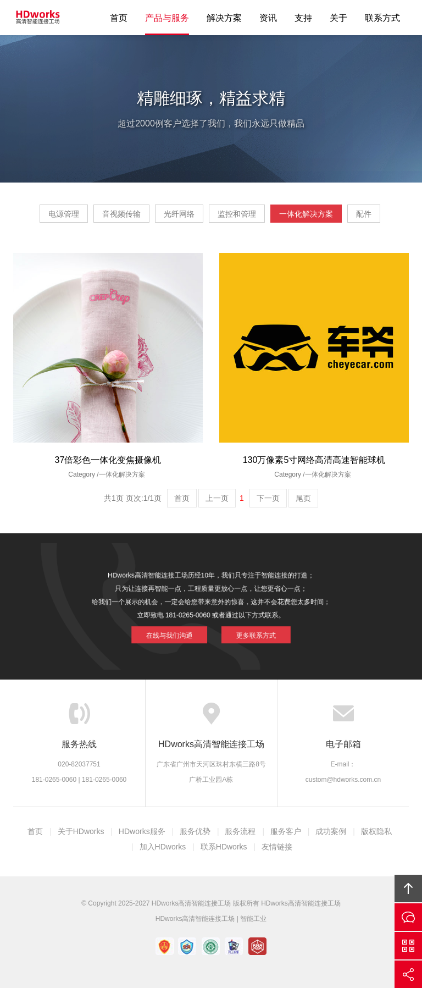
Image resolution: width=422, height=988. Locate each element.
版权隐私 (376, 831)
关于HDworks (81, 831)
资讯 (268, 18)
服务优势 (195, 831)
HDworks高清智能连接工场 (38, 17)
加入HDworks (163, 846)
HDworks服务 (142, 831)
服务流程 (240, 831)
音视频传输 (121, 213)
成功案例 (330, 831)
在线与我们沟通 (179, 629)
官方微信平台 (408, 945)
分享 (408, 974)
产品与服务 (167, 18)
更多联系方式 (245, 629)
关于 (338, 18)
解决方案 (224, 18)
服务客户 (285, 831)
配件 (363, 213)
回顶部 (408, 888)
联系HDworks (224, 846)
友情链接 (277, 846)
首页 (118, 18)
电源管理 (63, 213)
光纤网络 (179, 213)
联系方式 (382, 18)
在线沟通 (408, 917)
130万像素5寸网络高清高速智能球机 (314, 460)
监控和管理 (237, 213)
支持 (303, 18)
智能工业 (253, 919)
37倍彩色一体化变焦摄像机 (108, 460)
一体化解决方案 (306, 213)
